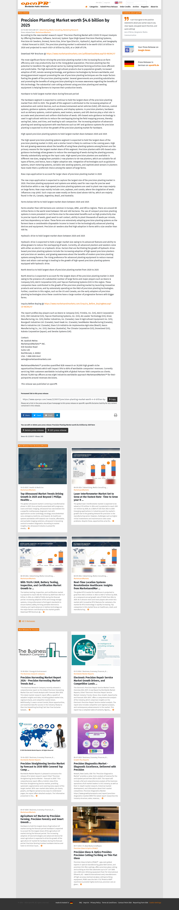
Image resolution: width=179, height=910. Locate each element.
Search (152, 3)
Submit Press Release (109, 7)
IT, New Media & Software (92, 846)
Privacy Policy (96, 903)
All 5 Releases (26, 621)
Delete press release (33, 430)
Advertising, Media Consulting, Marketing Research (59, 30)
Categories (93, 7)
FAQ (80, 903)
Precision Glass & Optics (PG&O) (86, 848)
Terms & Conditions (109, 903)
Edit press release (57, 430)
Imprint (107, 3)
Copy (112, 399)
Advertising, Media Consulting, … (95, 487)
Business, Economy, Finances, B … (95, 671)
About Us (154, 7)
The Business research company (33, 674)
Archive (136, 7)
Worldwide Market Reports (84, 674)
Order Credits (125, 7)
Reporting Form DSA (140, 903)
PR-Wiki (99, 3)
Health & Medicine (36, 487)
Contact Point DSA (125, 903)
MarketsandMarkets (43, 32)
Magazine (145, 7)
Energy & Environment (38, 671)
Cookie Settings (155, 903)
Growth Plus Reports (81, 760)
